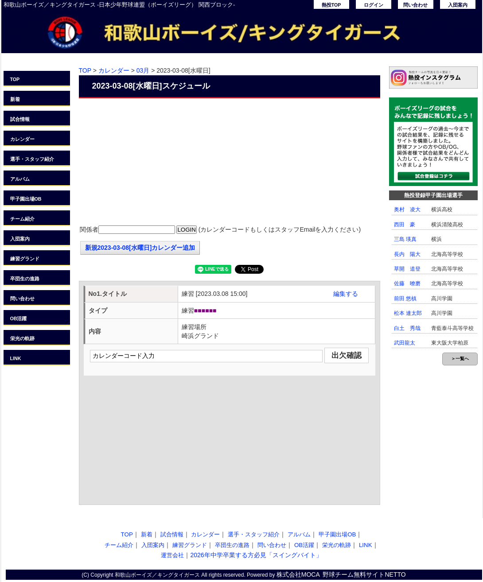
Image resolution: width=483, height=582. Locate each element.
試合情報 (20, 119)
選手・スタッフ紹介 (32, 159)
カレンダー (22, 139)
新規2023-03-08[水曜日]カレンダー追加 (140, 247)
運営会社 (172, 555)
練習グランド (24, 258)
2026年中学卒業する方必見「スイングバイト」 (256, 555)
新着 (15, 99)
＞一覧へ (460, 358)
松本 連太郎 (408, 313)
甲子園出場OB (26, 199)
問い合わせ (415, 5)
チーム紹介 (22, 218)
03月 (143, 70)
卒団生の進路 (24, 278)
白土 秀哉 (407, 328)
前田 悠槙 (405, 298)
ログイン (373, 5)
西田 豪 (404, 224)
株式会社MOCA (298, 574)
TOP (15, 79)
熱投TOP (331, 5)
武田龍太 (404, 343)
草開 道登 (407, 269)
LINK (15, 358)
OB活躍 (18, 318)
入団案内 (457, 5)
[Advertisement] (229, 163)
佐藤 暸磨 (407, 283)
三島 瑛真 (405, 239)
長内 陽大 (407, 254)
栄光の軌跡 (22, 338)
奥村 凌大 (407, 209)
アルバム (20, 179)
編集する (345, 293)
